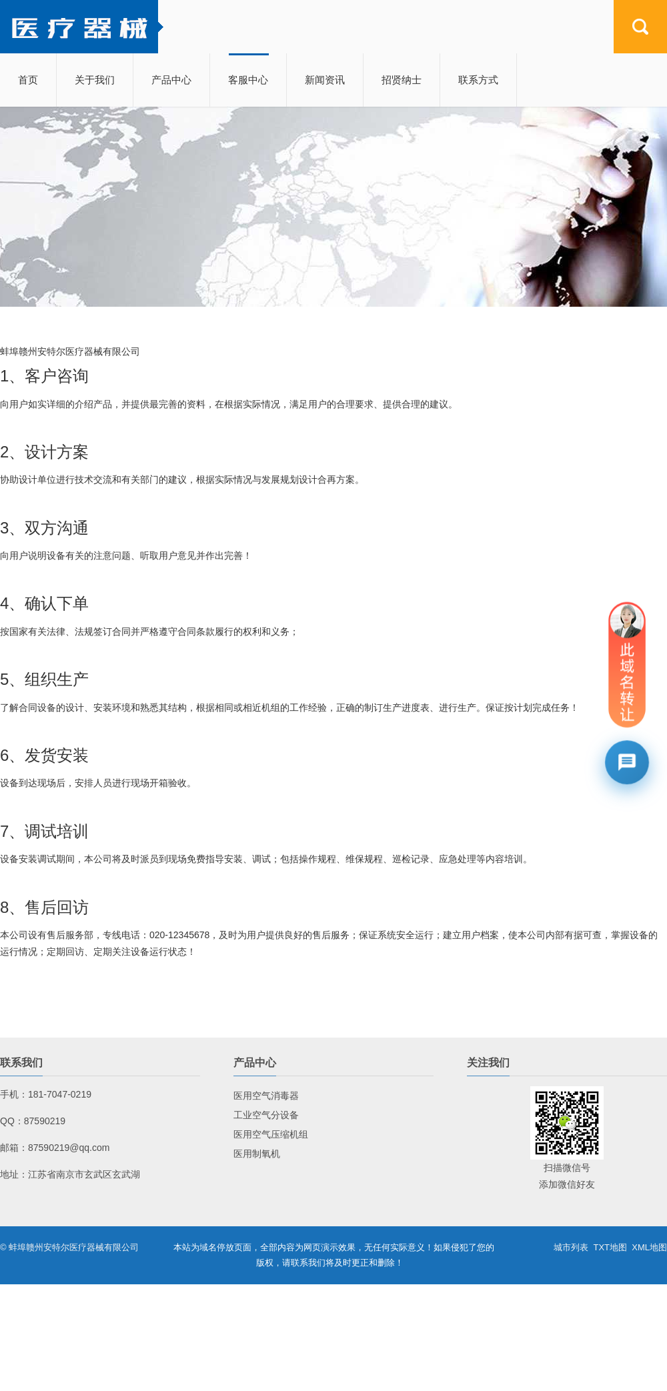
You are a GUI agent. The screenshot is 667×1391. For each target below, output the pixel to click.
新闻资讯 (325, 79)
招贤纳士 (402, 79)
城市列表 (571, 1247)
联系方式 (478, 79)
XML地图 (649, 1247)
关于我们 (95, 79)
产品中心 (171, 79)
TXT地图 (610, 1247)
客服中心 (248, 79)
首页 (28, 79)
